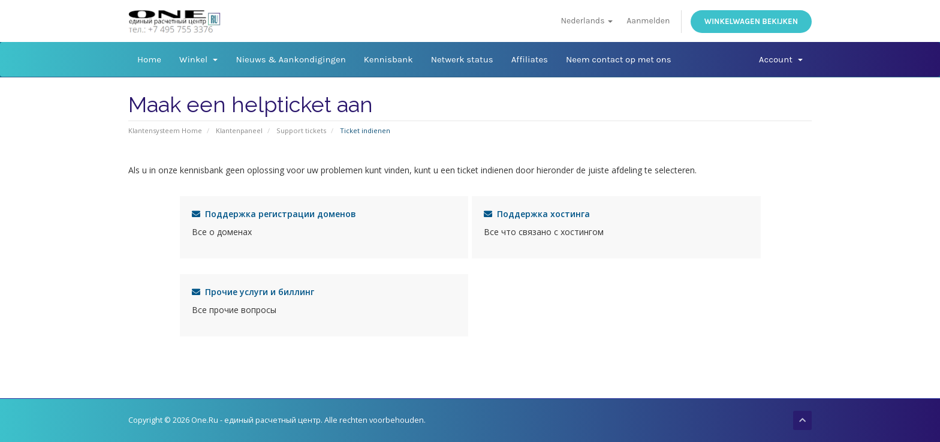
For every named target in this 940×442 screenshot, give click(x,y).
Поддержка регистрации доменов (274, 214)
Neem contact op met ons (618, 59)
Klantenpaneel (239, 130)
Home (149, 59)
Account (781, 59)
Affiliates (529, 59)
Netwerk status (462, 59)
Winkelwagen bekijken (751, 21)
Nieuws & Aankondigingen (290, 59)
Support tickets (301, 130)
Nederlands (586, 21)
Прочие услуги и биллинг (253, 291)
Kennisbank (388, 59)
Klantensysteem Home (165, 130)
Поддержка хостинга (537, 214)
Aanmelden (648, 21)
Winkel (198, 59)
